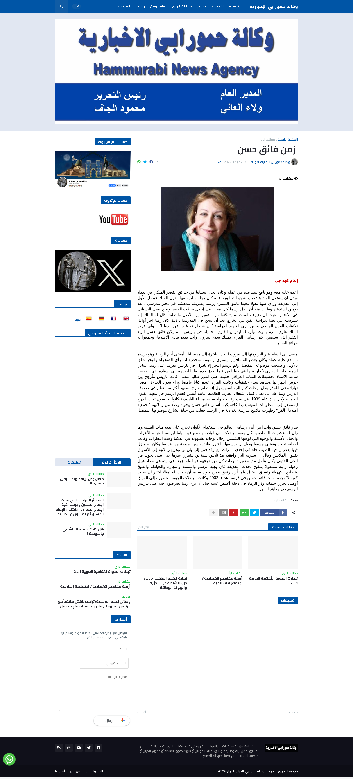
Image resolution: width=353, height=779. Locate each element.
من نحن (75, 773)
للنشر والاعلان (94, 773)
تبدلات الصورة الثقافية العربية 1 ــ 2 (273, 580)
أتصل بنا (60, 773)
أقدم (143, 712)
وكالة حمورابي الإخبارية (274, 6)
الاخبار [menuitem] (219, 6)
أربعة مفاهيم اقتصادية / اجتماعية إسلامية (222, 580)
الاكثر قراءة (111, 462)
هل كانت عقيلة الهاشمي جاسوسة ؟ (83, 531)
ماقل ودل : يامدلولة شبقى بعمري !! (82, 481)
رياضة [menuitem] (140, 6)
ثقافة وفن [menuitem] (158, 6)
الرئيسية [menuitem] (235, 6)
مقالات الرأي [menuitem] (182, 6)
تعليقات (74, 462)
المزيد (78, 320)
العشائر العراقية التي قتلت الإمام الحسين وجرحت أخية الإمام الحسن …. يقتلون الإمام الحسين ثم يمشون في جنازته (79, 507)
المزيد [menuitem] (125, 6)
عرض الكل (143, 526)
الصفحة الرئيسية (288, 139)
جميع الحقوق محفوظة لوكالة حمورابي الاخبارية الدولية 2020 (256, 773)
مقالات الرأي (267, 139)
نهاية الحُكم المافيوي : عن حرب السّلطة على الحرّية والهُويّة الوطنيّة (165, 583)
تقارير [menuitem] (201, 6)
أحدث (292, 712)
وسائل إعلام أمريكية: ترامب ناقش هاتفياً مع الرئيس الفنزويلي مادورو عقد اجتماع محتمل (94, 604)
